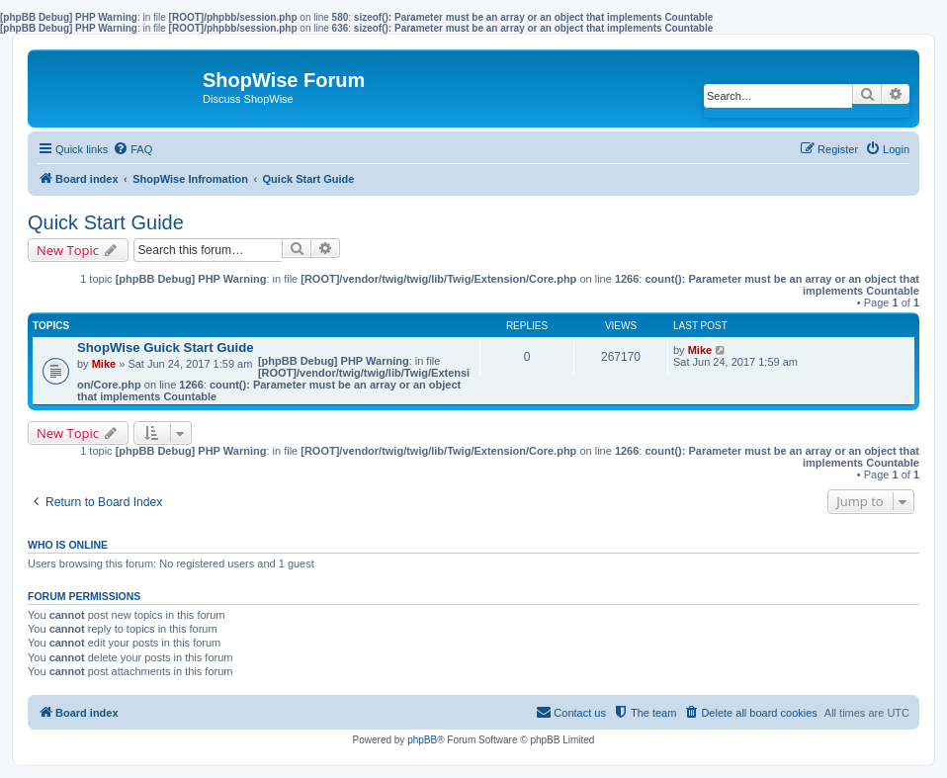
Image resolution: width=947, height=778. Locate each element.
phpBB (422, 740)
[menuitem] (132, 149)
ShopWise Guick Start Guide (165, 347)
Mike (104, 364)
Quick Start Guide (106, 222)
